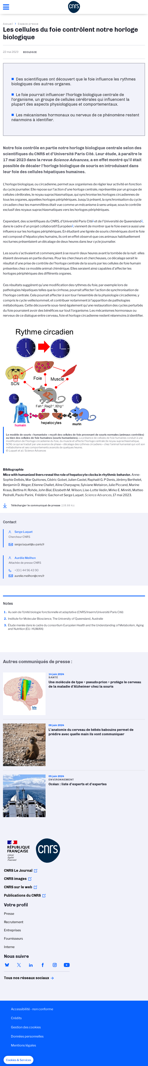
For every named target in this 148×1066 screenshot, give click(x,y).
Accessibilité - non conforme (32, 1009)
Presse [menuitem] (9, 914)
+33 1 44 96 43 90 (27, 570)
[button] (18, 1060)
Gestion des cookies (26, 1027)
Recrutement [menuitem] (13, 922)
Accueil (8, 23)
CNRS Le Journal (18, 870)
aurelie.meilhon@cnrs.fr (29, 576)
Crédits (16, 1018)
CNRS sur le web (18, 887)
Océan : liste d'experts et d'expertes (74, 795)
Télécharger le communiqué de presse (43, 505)
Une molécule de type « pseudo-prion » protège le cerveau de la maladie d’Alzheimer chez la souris (74, 693)
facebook (43, 965)
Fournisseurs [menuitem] (13, 938)
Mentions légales (23, 1045)
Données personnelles (27, 1036)
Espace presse (28, 23)
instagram (55, 965)
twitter (19, 965)
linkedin (31, 965)
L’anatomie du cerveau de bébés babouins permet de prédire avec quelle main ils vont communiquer (74, 744)
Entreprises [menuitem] (12, 930)
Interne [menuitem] (9, 947)
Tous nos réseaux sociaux (19, 978)
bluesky (7, 965)
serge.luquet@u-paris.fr (29, 544)
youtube (67, 965)
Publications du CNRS (22, 895)
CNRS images (15, 879)
